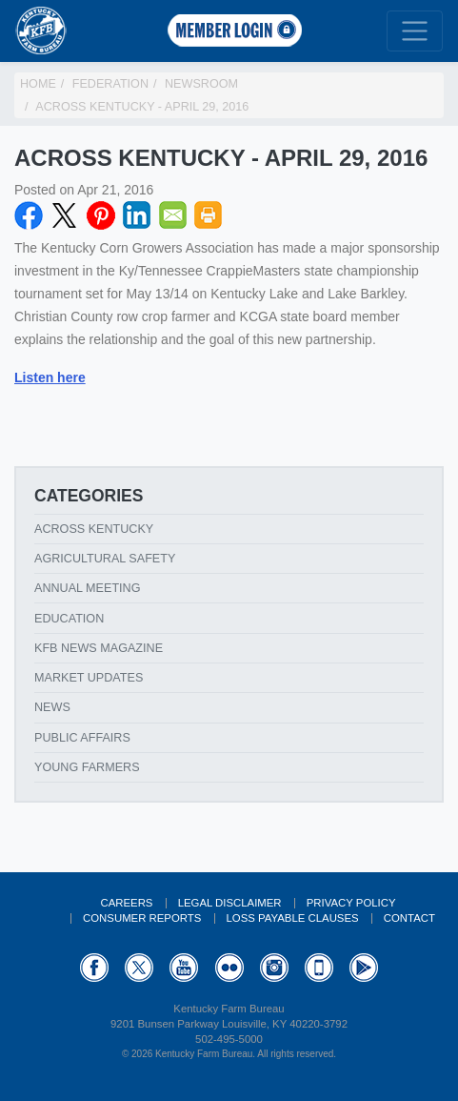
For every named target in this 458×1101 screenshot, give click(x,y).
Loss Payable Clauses (293, 918)
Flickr (229, 967)
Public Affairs (82, 737)
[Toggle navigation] (415, 30)
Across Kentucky (93, 529)
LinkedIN (137, 215)
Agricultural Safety (104, 558)
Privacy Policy (351, 902)
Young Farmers (87, 767)
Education (69, 618)
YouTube (183, 967)
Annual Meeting (87, 588)
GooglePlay (363, 967)
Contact (409, 918)
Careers (126, 902)
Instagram (274, 967)
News (52, 707)
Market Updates (88, 677)
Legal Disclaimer (230, 902)
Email (173, 215)
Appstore (319, 967)
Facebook (28, 215)
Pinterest (101, 215)
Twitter (64, 215)
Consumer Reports (142, 918)
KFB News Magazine (98, 648)
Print (208, 215)
